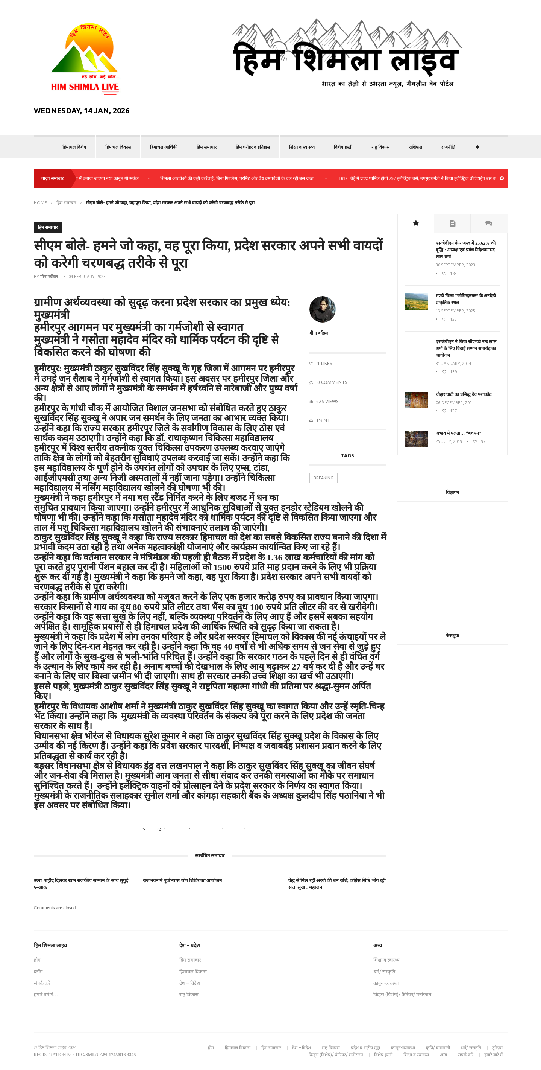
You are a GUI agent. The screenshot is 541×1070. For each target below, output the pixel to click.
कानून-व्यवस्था (386, 983)
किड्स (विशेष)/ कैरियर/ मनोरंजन (402, 994)
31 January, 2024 (453, 363)
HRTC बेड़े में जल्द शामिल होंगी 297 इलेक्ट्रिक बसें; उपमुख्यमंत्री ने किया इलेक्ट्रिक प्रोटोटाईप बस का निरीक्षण (430, 178)
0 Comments (328, 382)
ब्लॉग (38, 971)
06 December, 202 (454, 402)
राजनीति (448, 147)
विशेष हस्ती (343, 147)
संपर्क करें (42, 983)
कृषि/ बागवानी (438, 1047)
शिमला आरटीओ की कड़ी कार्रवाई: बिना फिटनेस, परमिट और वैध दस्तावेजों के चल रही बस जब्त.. (243, 178)
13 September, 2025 (455, 311)
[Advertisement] (460, 562)
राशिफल (415, 147)
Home (40, 202)
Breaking (323, 478)
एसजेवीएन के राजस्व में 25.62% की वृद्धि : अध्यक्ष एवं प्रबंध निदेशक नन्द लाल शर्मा (466, 249)
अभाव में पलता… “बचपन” (458, 433)
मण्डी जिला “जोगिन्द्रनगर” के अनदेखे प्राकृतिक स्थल (466, 299)
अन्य (443, 1054)
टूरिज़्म (497, 1047)
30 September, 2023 (455, 265)
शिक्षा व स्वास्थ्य (302, 147)
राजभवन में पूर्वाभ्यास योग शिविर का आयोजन (182, 880)
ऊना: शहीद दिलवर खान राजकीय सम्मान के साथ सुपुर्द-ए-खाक (82, 884)
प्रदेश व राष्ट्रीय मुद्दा (365, 1047)
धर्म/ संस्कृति (384, 971)
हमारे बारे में (493, 1054)
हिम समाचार (207, 147)
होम (37, 959)
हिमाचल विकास (118, 147)
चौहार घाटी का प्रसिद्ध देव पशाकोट (463, 394)
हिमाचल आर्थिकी (163, 147)
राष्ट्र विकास (380, 147)
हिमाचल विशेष (74, 147)
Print (319, 420)
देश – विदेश (189, 983)
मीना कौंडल (49, 276)
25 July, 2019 (449, 441)
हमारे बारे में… (46, 994)
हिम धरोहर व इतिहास (253, 147)
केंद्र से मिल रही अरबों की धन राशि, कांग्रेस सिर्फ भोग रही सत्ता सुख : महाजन (336, 884)
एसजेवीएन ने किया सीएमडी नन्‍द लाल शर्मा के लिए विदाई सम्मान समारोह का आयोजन (466, 348)
